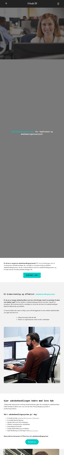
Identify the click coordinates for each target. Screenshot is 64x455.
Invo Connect (34, 430)
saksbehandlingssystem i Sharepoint (28, 418)
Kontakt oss (32, 275)
